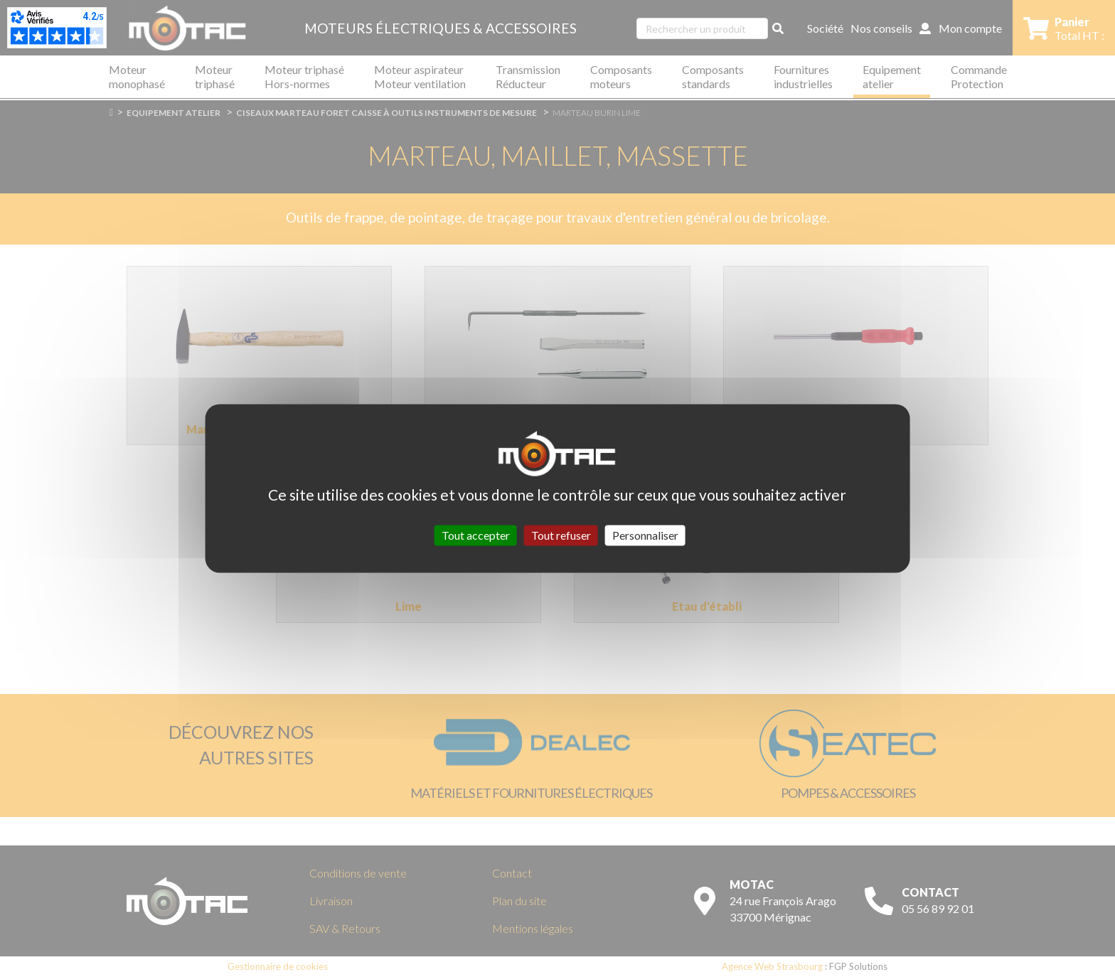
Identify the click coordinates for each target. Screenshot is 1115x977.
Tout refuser (561, 535)
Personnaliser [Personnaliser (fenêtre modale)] (645, 535)
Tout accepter (476, 535)
